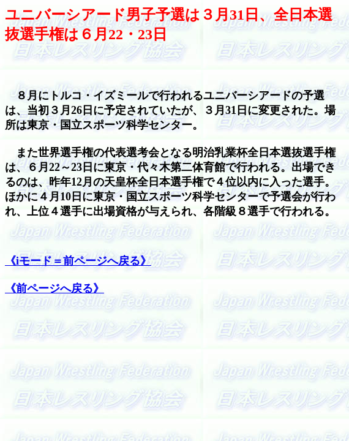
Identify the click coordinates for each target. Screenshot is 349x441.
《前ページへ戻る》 (54, 288)
